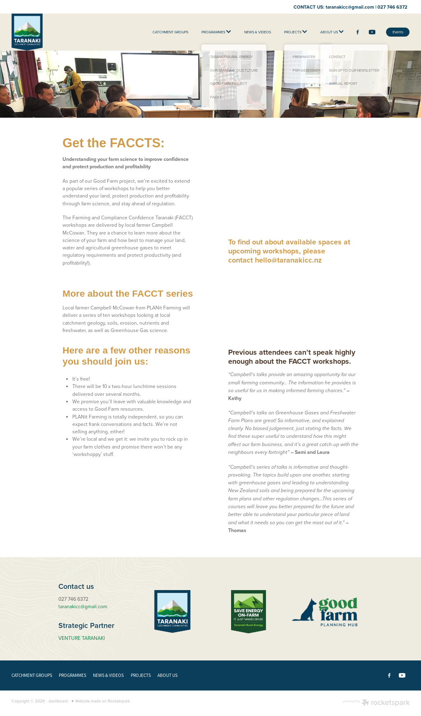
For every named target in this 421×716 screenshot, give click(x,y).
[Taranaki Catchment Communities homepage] (51, 32)
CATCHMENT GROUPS (170, 32)
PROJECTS (295, 32)
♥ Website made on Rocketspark (101, 701)
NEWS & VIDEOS (257, 32)
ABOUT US (332, 32)
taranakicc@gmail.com (350, 6)
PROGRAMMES (216, 32)
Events (398, 32)
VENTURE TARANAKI (81, 638)
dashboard (58, 701)
